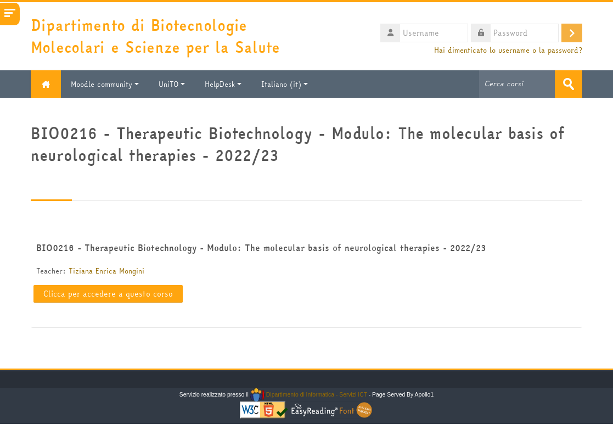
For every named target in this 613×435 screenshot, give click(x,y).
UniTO (172, 84)
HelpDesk (223, 84)
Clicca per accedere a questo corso (108, 294)
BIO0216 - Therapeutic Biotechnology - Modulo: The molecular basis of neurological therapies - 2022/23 (261, 247)
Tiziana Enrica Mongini (106, 270)
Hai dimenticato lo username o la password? (508, 50)
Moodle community (105, 84)
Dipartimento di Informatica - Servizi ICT (308, 395)
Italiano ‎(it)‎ (284, 84)
